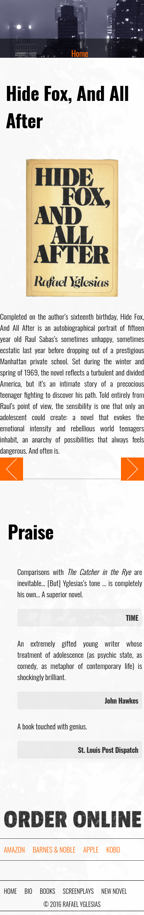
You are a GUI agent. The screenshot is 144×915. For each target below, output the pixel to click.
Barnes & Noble (54, 850)
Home (79, 53)
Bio (28, 891)
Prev (5, 463)
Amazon (14, 850)
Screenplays (78, 891)
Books (47, 891)
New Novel (114, 891)
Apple (91, 850)
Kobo (113, 850)
